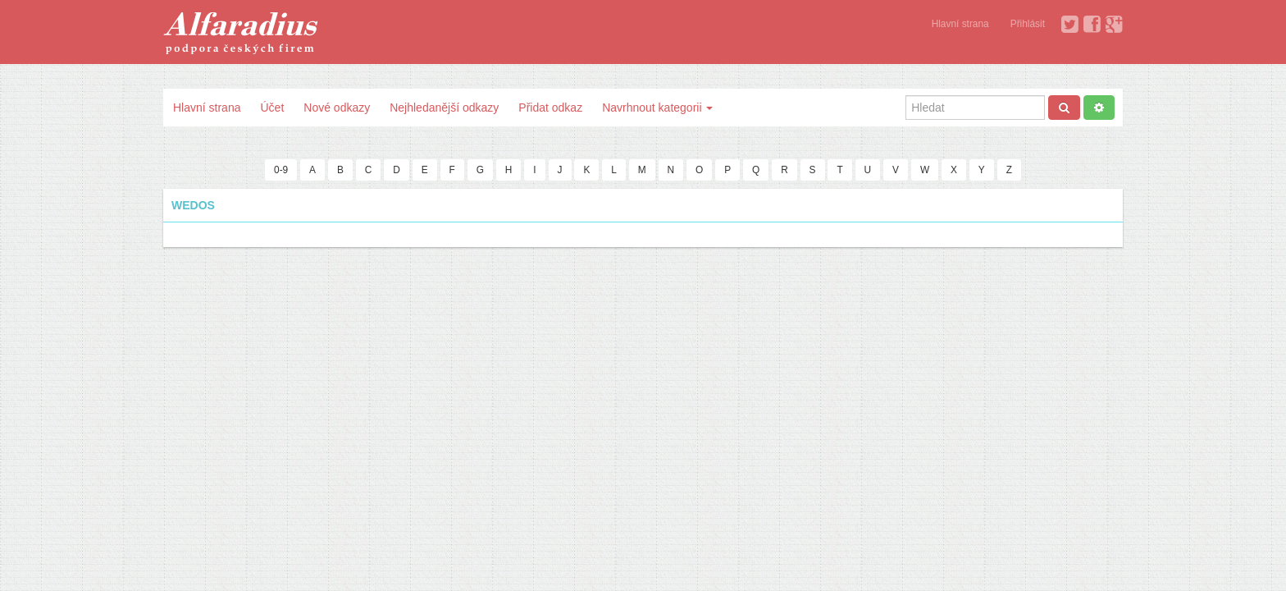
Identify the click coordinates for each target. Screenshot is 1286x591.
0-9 (281, 170)
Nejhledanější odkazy (444, 107)
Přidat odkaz (550, 107)
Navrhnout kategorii (657, 107)
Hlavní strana (960, 24)
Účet (272, 107)
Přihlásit (1027, 24)
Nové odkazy (336, 107)
